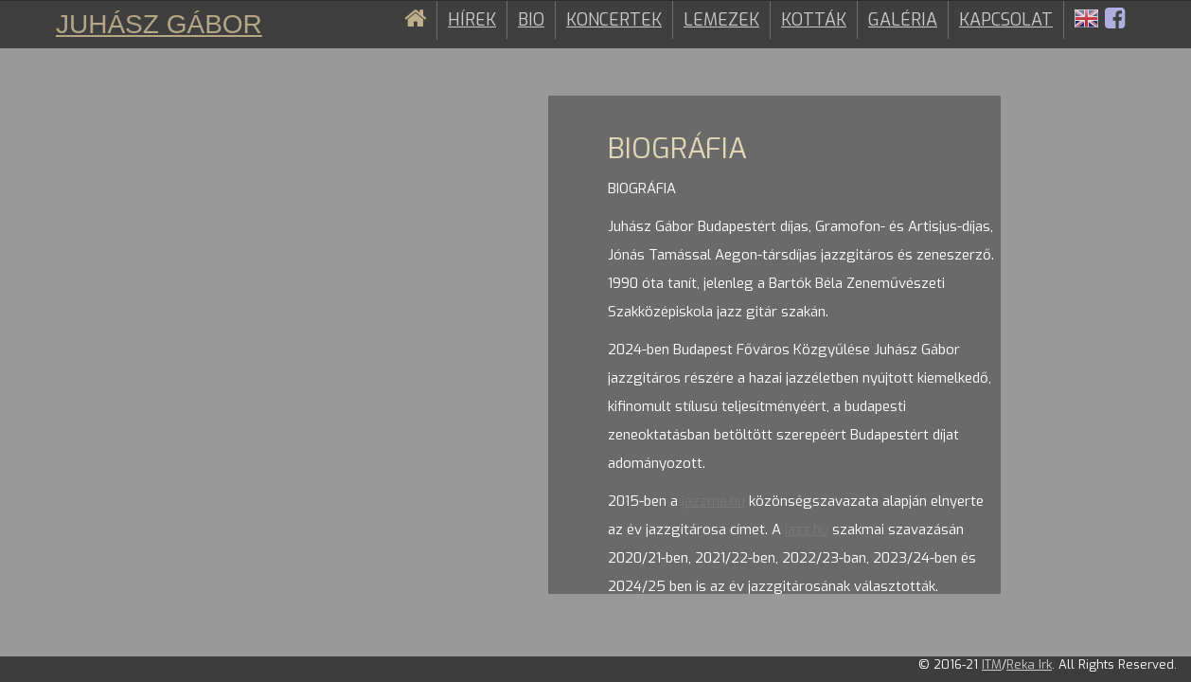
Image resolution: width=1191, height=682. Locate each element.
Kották (813, 20)
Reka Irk (1029, 664)
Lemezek (721, 20)
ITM (992, 664)
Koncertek (614, 20)
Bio (531, 20)
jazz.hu (806, 529)
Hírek (472, 20)
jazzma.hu (713, 501)
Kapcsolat (1006, 20)
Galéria (902, 20)
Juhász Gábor (159, 24)
